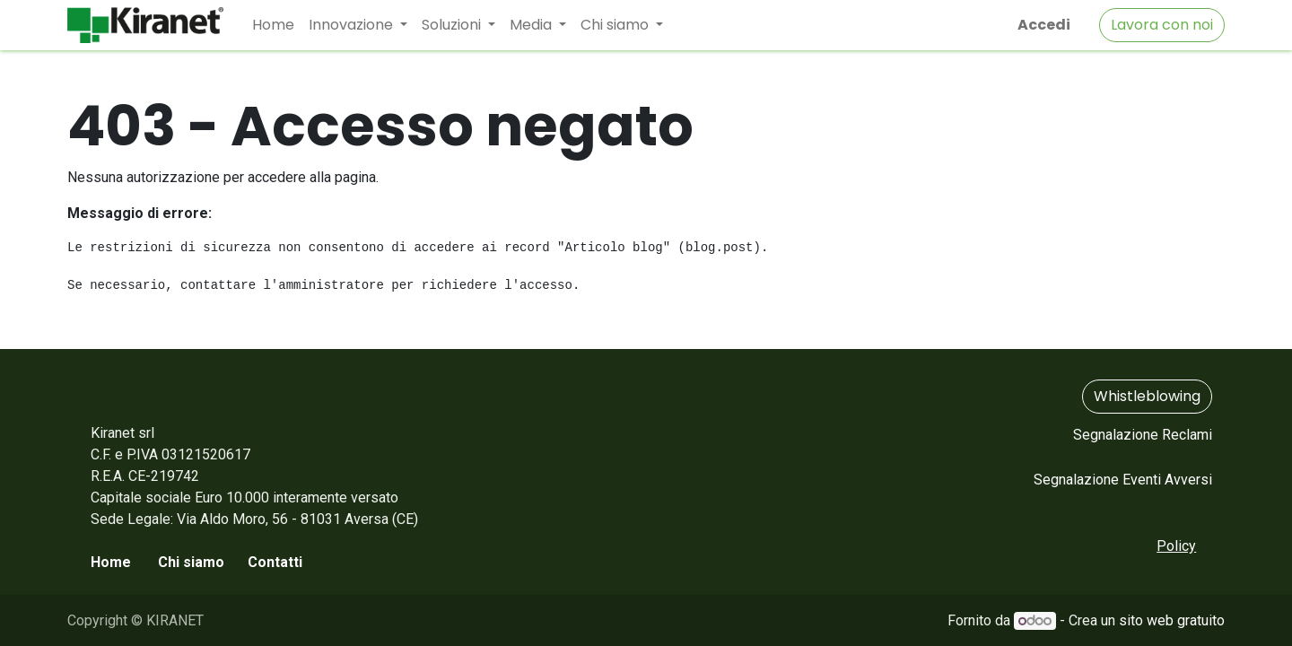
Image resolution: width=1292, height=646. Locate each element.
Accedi (1043, 24)
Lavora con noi (1162, 24)
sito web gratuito (1172, 620)
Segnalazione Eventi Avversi (1123, 479)
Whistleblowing (1147, 396)
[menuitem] (273, 25)
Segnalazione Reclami (1142, 434)
